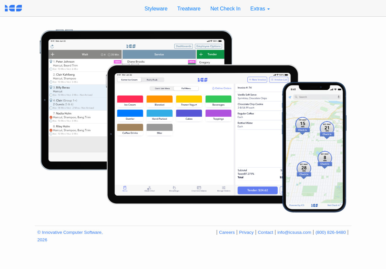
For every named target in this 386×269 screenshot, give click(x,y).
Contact (265, 232)
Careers (227, 232)
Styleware (156, 8)
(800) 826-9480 (331, 232)
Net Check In (225, 8)
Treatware (188, 8)
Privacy (246, 232)
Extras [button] (260, 8)
